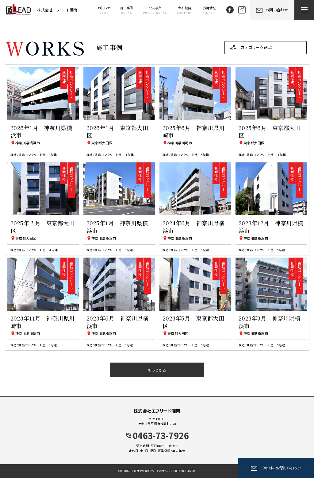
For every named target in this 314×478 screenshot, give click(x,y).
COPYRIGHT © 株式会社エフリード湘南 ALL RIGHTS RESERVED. (156, 470)
